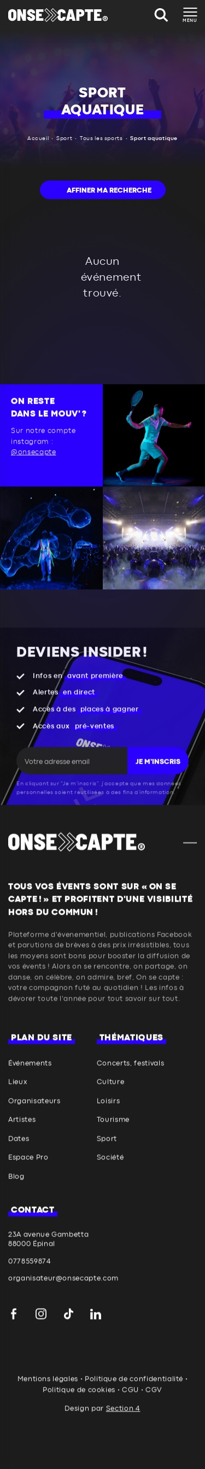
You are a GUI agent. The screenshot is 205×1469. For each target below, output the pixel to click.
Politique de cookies (79, 1402)
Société (110, 1170)
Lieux (17, 1095)
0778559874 (29, 1274)
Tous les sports (101, 138)
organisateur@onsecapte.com (63, 1291)
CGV (153, 1402)
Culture (111, 1095)
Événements (30, 1075)
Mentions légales (47, 1392)
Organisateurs (34, 1113)
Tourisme (113, 1132)
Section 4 (123, 1421)
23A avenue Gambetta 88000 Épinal (48, 1252)
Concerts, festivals (130, 1075)
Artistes (22, 1132)
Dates (18, 1151)
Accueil (38, 138)
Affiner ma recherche (109, 190)
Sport (64, 138)
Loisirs (108, 1113)
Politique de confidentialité (134, 1392)
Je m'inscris (158, 774)
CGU (130, 1402)
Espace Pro (28, 1170)
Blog (16, 1189)
